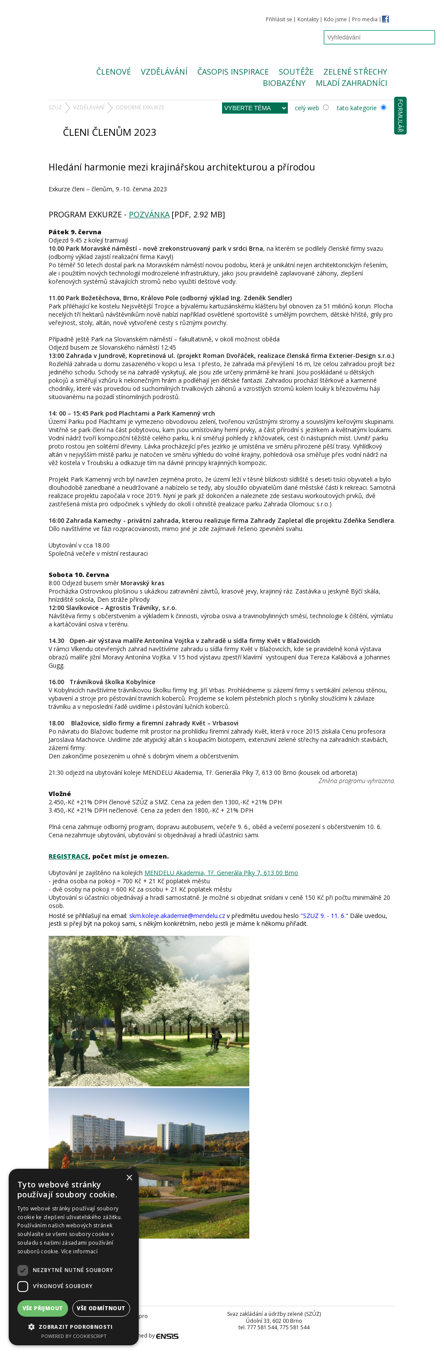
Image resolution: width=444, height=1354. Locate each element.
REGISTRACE (68, 856)
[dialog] (74, 1257)
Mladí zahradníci (351, 83)
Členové (113, 71)
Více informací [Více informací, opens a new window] (79, 1251)
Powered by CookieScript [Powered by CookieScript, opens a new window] (74, 1336)
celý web (312, 108)
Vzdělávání (164, 71)
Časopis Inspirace (233, 71)
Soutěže (296, 71)
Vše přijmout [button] (43, 1308)
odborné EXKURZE (140, 107)
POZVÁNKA (149, 214)
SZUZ (55, 107)
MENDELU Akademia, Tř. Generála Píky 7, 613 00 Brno (221, 873)
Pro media (365, 19)
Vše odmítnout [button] (101, 1308)
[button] (73, 1326)
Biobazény (284, 83)
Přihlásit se (279, 19)
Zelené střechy (355, 71)
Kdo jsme (335, 19)
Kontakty (308, 19)
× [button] (129, 1178)
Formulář (400, 115)
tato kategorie (361, 108)
